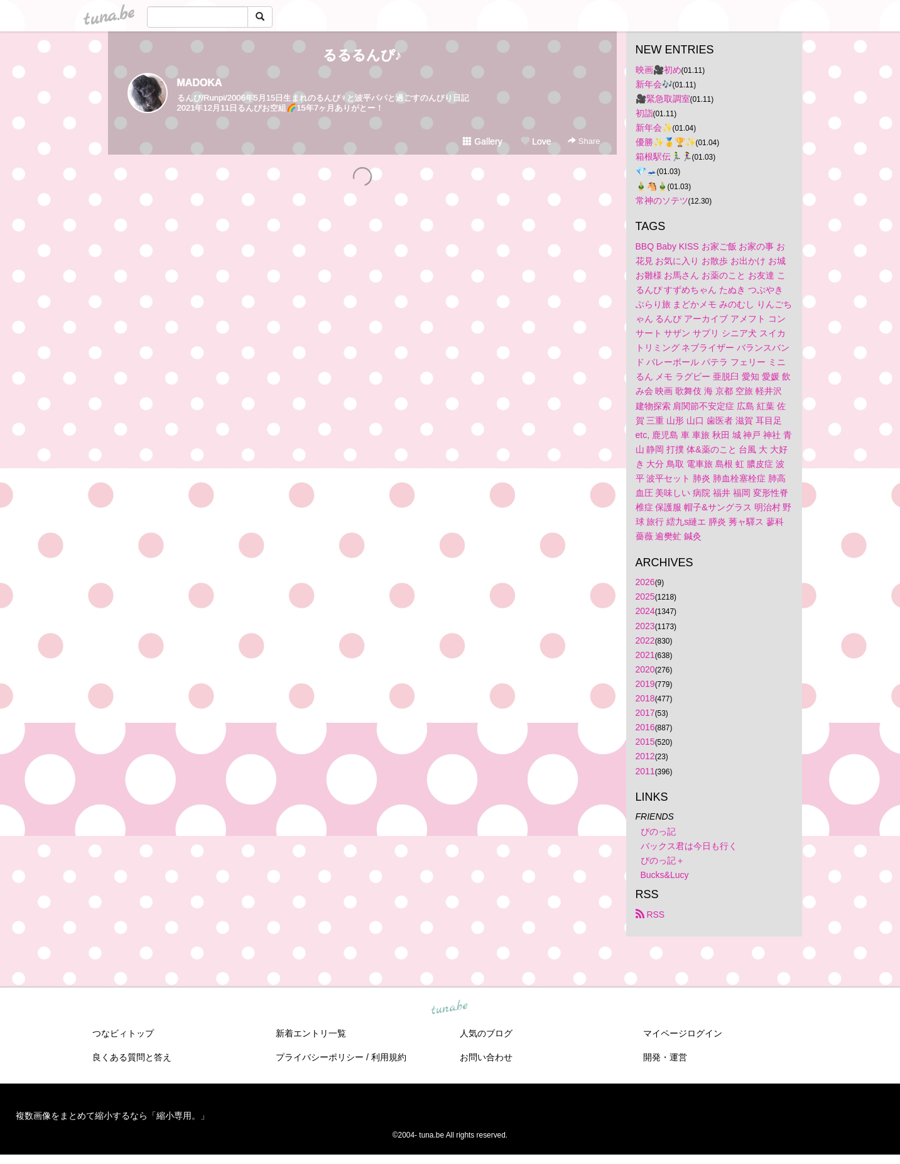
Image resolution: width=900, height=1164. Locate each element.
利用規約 (388, 1057)
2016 (645, 727)
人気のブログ (486, 1033)
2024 (645, 611)
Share (584, 141)
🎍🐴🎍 (652, 186)
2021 (645, 655)
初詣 (644, 113)
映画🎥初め (658, 70)
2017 (645, 713)
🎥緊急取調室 (663, 99)
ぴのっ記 (658, 831)
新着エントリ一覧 (311, 1033)
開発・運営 (665, 1057)
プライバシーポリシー (320, 1057)
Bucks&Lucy (665, 875)
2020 (645, 669)
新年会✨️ (654, 128)
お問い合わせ (486, 1057)
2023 (645, 626)
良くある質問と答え (131, 1057)
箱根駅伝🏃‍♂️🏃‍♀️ (664, 156)
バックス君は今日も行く (689, 846)
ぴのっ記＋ (663, 860)
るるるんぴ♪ (362, 55)
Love (536, 141)
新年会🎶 (654, 84)
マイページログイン (682, 1033)
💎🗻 (646, 171)
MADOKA (199, 82)
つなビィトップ (123, 1033)
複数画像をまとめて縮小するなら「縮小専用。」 (112, 1116)
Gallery (482, 141)
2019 (645, 684)
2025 (645, 596)
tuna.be (449, 1007)
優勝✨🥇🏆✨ (666, 142)
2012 (645, 756)
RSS (650, 914)
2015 (645, 742)
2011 (645, 771)
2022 (645, 640)
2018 (645, 698)
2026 (645, 582)
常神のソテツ (662, 200)
